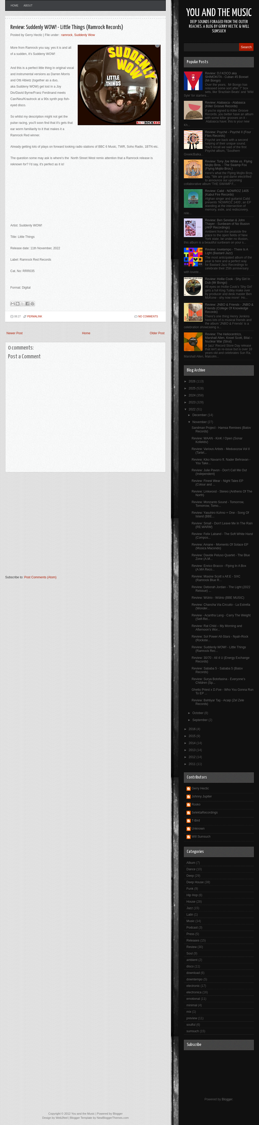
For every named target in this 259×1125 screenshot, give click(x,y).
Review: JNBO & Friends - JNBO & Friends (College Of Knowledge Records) (229, 308)
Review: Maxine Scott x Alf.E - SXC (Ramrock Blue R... (216, 578)
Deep (190, 876)
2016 (193, 729)
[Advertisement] (48, 526)
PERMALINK (34, 316)
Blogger (227, 1099)
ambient (192, 960)
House (191, 901)
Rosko (196, 804)
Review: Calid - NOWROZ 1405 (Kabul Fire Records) (227, 192)
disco (190, 966)
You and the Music (219, 13)
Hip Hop (192, 895)
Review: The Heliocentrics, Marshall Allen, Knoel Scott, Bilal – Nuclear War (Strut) (228, 337)
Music (190, 921)
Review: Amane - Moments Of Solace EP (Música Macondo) (220, 546)
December (200, 415)
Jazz (189, 908)
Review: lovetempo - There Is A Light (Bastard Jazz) (226, 251)
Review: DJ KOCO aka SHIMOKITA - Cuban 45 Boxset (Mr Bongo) (226, 77)
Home (14, 5)
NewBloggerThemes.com (113, 1117)
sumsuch (192, 1031)
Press (190, 934)
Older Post (157, 333)
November (200, 422)
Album (190, 863)
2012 (193, 757)
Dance (191, 869)
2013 (193, 750)
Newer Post (14, 333)
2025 (193, 388)
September (200, 720)
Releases (192, 940)
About (28, 5)
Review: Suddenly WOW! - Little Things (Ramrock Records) (66, 27)
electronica (194, 992)
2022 (193, 409)
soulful (191, 1025)
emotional (193, 999)
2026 (193, 381)
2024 (193, 395)
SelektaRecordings (205, 812)
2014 (193, 743)
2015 (193, 736)
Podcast (192, 927)
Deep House (195, 882)
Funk (189, 889)
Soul (189, 953)
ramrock (67, 35)
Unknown (198, 828)
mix (188, 1012)
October (198, 713)
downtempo (194, 979)
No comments (148, 316)
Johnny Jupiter (202, 796)
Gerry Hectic (200, 788)
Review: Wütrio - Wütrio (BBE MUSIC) (218, 598)
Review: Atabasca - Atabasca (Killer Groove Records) (225, 104)
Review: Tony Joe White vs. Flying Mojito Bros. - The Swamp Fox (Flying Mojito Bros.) (228, 165)
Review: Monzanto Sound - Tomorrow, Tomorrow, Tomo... (218, 504)
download (193, 973)
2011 (193, 764)
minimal (191, 1005)
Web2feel (62, 1117)
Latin (189, 914)
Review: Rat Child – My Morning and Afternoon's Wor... (217, 627)
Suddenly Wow (84, 35)
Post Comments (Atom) (40, 577)
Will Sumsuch (201, 836)
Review (191, 947)
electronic (193, 986)
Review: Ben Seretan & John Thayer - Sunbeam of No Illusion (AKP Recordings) (227, 223)
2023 (193, 402)
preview (191, 1018)
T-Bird (196, 820)
